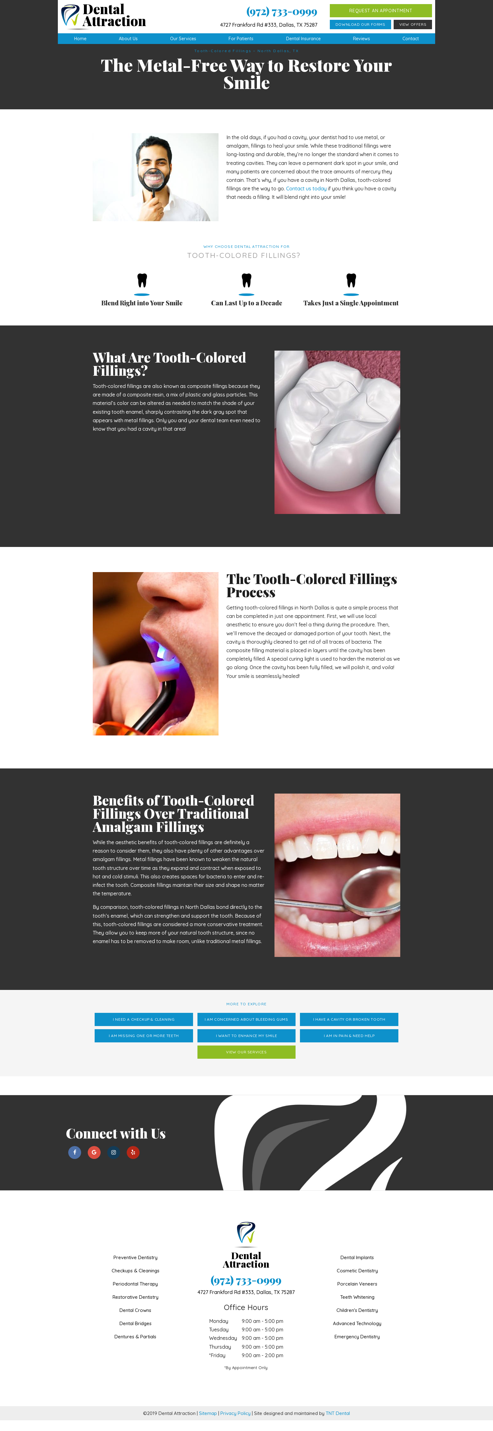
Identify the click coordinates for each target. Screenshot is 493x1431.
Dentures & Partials (135, 1347)
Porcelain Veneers (357, 1294)
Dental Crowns (135, 1321)
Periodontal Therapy (135, 1294)
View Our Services (246, 1062)
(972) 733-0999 (281, 11)
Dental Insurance (303, 38)
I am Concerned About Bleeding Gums (246, 1030)
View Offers (413, 24)
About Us (128, 38)
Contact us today (306, 199)
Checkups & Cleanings (135, 1281)
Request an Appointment (380, 11)
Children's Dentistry (357, 1321)
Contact (410, 38)
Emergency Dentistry (357, 1347)
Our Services (183, 38)
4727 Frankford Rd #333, (246, 1303)
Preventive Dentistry (136, 1268)
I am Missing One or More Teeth (144, 1046)
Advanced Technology (357, 1334)
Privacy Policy (235, 1424)
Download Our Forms (360, 24)
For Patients (241, 38)
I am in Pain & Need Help (349, 1046)
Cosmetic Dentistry (357, 1281)
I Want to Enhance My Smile (246, 1046)
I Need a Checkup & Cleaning (143, 1030)
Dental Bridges (135, 1334)
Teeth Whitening (357, 1308)
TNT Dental (338, 1424)
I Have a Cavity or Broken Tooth (349, 1030)
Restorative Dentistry (135, 1308)
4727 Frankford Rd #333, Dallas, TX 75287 (268, 25)
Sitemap (208, 1424)
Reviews (361, 38)
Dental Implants (357, 1268)
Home (80, 38)
